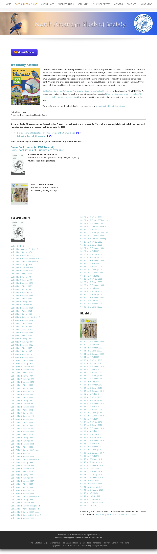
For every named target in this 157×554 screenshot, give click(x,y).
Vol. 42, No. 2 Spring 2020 (91, 487)
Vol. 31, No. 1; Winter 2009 (91, 347)
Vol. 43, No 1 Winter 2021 (90, 496)
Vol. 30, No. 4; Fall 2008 (89, 344)
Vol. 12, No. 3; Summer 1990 (22, 391)
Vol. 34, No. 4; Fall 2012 (89, 394)
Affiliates (83, 4)
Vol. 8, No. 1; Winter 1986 (21, 335)
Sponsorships (85, 543)
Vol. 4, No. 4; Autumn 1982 (22, 295)
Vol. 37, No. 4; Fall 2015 (89, 431)
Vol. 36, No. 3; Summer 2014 (92, 415)
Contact (131, 4)
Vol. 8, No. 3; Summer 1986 (22, 342)
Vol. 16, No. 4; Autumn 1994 (22, 444)
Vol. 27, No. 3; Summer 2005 (92, 272)
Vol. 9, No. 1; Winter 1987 (21, 348)
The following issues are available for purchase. (116, 514)
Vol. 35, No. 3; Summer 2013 (92, 403)
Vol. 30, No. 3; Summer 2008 (92, 341)
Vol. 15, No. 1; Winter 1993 (22, 422)
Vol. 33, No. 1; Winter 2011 (91, 372)
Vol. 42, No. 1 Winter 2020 (91, 483)
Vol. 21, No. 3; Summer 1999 (22, 502)
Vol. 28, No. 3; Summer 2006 (92, 285)
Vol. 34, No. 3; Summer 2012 (92, 391)
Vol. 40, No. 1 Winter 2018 (91, 459)
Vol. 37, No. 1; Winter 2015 (91, 422)
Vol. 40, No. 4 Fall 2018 (89, 468)
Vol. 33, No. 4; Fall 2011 (89, 381)
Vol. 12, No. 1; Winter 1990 (22, 385)
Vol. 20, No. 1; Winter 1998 (22, 484)
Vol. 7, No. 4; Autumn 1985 (22, 332)
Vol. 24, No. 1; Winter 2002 (91, 229)
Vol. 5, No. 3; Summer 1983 (22, 304)
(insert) (35, 249)
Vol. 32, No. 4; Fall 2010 (89, 369)
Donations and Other (101, 543)
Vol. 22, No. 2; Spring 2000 (22, 512)
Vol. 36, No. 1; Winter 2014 (91, 409)
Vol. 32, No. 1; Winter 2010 (91, 360)
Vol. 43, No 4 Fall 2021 (89, 505)
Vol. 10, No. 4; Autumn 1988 (22, 369)
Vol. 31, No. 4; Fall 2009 (89, 357)
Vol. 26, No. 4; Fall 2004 (89, 263)
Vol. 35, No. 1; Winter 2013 (91, 397)
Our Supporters (101, 4)
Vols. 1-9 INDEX (17, 246)
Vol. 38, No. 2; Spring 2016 (91, 437)
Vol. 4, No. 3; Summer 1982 (22, 292)
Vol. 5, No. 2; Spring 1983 (21, 301)
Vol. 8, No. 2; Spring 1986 (21, 338)
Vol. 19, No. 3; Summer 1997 (22, 478)
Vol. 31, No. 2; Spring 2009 (91, 350)
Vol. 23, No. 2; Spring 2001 (91, 220)
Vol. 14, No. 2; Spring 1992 (22, 413)
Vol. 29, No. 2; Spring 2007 (91, 294)
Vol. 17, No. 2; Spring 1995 (22, 450)
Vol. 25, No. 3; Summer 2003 (92, 248)
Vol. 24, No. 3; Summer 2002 (92, 235)
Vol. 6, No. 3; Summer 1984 (22, 317)
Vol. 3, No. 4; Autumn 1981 (22, 283)
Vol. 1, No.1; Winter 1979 (21, 249)
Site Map (38, 543)
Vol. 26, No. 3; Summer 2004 (92, 260)
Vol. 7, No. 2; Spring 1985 (21, 326)
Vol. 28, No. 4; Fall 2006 (89, 288)
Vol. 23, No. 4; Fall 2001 (89, 226)
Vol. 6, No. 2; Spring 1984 (21, 314)
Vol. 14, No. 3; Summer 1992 (22, 416)
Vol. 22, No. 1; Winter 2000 (22, 508)
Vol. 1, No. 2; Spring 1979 (21, 252)
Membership (55, 543)
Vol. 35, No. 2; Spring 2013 (91, 400)
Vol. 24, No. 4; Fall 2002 (89, 238)
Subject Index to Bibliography (31, 136)
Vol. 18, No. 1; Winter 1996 (22, 459)
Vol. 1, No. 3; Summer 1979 (22, 255)
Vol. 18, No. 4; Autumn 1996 (22, 468)
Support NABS (66, 4)
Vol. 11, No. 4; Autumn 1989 (22, 382)
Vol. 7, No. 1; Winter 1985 (21, 323)
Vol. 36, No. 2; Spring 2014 (91, 412)
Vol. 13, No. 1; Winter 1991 (22, 397)
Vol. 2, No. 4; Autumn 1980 (22, 270)
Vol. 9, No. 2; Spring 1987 (21, 351)
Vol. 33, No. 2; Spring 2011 (91, 375)
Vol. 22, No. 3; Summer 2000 (22, 515)
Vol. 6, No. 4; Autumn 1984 (22, 320)
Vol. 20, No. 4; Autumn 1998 (22, 493)
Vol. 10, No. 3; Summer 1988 (22, 366)
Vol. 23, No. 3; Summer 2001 (92, 223)
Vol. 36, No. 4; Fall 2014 (89, 419)
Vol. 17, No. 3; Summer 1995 (22, 453)
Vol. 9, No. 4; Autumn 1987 (22, 357)
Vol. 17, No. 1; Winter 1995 (22, 447)
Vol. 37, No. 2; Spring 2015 (91, 425)
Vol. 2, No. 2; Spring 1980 (21, 264)
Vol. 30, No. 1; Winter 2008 (91, 303)
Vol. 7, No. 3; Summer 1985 (22, 329)
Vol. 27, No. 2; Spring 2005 (91, 269)
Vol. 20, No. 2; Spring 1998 (22, 487)
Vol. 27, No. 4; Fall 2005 (89, 276)
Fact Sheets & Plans (26, 4)
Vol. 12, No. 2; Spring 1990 (22, 388)
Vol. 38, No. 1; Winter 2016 (91, 434)
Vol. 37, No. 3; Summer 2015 (92, 428)
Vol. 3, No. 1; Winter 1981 (21, 273)
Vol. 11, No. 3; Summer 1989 (22, 379)
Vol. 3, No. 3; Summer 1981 (22, 280)
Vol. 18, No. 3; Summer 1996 (22, 465)
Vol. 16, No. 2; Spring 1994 (22, 437)
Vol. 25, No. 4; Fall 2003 (89, 251)
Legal (46, 543)
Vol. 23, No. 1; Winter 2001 (91, 217)
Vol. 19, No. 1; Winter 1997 (22, 471)
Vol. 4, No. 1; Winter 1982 (21, 286)
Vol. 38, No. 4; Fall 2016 (89, 443)
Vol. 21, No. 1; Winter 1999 (22, 496)
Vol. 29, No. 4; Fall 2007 (89, 300)
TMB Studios (96, 537)
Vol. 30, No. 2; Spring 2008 (91, 307)
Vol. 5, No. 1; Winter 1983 (21, 298)
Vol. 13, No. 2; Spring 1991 (22, 400)
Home (8, 4)
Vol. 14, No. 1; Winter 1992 (22, 410)
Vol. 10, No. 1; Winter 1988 (22, 360)
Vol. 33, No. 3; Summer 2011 (92, 378)
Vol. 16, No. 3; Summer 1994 (22, 440)
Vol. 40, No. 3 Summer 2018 (91, 465)
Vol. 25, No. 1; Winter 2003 (91, 242)
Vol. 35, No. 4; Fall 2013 (89, 406)
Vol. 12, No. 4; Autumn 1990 (22, 394)
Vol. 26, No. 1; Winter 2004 (91, 254)
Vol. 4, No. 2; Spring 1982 (21, 289)
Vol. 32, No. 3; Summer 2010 (92, 366)
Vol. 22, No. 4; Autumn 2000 (22, 518)
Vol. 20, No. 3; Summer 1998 (22, 490)
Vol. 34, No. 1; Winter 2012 (91, 384)
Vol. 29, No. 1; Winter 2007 (91, 291)
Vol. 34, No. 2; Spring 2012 (91, 388)
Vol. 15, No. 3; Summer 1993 (22, 428)
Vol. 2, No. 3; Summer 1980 (22, 267)
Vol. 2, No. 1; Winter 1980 (21, 261)
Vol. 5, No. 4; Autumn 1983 (22, 308)
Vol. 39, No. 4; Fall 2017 (89, 456)
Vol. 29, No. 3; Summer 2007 (92, 297)
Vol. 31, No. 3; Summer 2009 (92, 354)
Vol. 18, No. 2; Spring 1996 (22, 462)
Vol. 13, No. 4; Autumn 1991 (22, 406)
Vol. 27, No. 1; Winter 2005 (91, 266)
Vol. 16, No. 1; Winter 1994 (22, 434)
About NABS (47, 4)
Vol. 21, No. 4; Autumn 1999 (22, 505)
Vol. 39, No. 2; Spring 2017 (91, 449)
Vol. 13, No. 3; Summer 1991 (22, 403)
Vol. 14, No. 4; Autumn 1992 (22, 419)
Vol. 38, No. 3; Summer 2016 (92, 440)
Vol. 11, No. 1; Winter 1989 (22, 372)
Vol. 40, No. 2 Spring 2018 (91, 462)
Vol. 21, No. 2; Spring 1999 (22, 499)
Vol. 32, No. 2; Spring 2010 (91, 363)
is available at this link (76, 91)
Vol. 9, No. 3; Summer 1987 (22, 354)
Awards (118, 4)
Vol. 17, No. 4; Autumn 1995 (22, 456)
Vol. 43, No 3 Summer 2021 (91, 502)
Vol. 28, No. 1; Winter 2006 (91, 279)
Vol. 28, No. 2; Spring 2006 (91, 282)
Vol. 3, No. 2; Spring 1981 (21, 277)
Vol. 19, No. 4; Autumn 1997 (22, 481)
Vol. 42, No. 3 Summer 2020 (91, 490)
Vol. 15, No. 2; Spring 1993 (22, 425)
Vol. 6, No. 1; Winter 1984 (21, 311)
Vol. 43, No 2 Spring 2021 (90, 499)
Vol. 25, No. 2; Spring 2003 (91, 245)
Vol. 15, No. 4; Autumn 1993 (22, 431)
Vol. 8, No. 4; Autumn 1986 (22, 345)
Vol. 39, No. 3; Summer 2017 (92, 453)
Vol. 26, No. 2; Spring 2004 (91, 257)
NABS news (146, 4)
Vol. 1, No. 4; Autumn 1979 (22, 258)
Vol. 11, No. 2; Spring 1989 (22, 376)
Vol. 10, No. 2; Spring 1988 (22, 363)
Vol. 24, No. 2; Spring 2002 (91, 232)
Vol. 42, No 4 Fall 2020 (89, 493)
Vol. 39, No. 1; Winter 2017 (91, 446)
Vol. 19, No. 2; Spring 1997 (22, 474)
